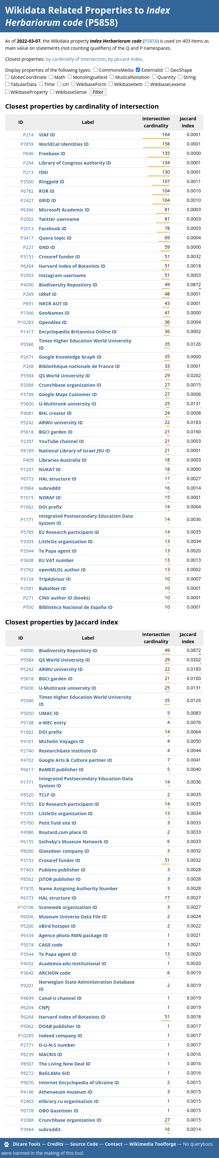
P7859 (27, 144)
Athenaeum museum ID (65, 1092)
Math (59, 77)
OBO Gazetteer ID (59, 1111)
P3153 (27, 257)
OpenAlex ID (53, 322)
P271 (28, 598)
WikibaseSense (71, 92)
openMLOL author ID (62, 570)
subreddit (50, 488)
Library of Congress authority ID (75, 163)
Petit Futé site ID (57, 823)
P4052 (27, 963)
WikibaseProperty (29, 92)
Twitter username (59, 219)
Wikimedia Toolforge (152, 1144)
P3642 (27, 973)
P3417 (27, 238)
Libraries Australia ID (63, 460)
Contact (114, 1144)
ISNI (43, 172)
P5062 (27, 1026)
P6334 (27, 935)
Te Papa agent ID (58, 551)
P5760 (27, 823)
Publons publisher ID (62, 870)
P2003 (27, 275)
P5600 (27, 404)
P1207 (27, 469)
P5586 (27, 344)
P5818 (27, 432)
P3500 (27, 182)
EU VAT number (56, 560)
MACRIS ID (50, 1054)
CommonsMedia (116, 70)
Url (65, 84)
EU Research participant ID (69, 532)
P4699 (27, 998)
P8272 (27, 1073)
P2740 (27, 751)
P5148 (27, 723)
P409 (28, 460)
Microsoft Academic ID (64, 210)
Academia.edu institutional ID (72, 963)
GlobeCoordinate (29, 77)
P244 (28, 163)
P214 (28, 135)
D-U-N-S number (57, 1045)
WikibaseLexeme (168, 84)
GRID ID (47, 200)
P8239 (27, 1054)
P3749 (27, 394)
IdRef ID (48, 294)
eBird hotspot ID (57, 926)
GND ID (47, 247)
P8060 (27, 851)
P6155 (27, 842)
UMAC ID (49, 713)
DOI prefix (50, 507)
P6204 (27, 1007)
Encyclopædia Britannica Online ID (78, 332)
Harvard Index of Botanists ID (72, 266)
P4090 (27, 285)
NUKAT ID (50, 469)
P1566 (27, 313)
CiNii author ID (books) (64, 598)
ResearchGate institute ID (68, 751)
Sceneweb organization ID (68, 907)
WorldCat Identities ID (64, 144)
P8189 (27, 451)
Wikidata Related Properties (68, 10)
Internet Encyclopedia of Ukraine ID (79, 1082)
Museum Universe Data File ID (73, 917)
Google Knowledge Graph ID (70, 357)
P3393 (27, 541)
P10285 (26, 1036)
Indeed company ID (60, 1036)
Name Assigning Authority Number (78, 888)
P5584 (27, 376)
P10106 (26, 907)
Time (49, 84)
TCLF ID (47, 795)
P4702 (27, 760)
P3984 (27, 488)
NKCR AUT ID (53, 303)
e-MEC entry (52, 723)
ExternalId (152, 70)
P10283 (26, 322)
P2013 (27, 228)
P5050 (27, 713)
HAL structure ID (57, 479)
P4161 (27, 741)
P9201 (27, 985)
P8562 (27, 879)
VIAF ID (47, 135)
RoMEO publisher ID (61, 769)
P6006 (27, 917)
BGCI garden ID (55, 432)
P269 (28, 294)
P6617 (27, 769)
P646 (28, 153)
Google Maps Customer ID (68, 394)
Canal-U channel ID (60, 998)
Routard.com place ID (63, 832)
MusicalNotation (132, 77)
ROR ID (46, 191)
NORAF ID (50, 497)
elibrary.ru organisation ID (69, 1101)
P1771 (27, 519)
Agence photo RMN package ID (73, 935)
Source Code (84, 1144)
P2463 (27, 1101)
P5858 (150, 41)
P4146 (27, 1092)
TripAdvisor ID (55, 579)
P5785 (27, 532)
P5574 (27, 945)
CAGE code (50, 945)
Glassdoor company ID (64, 851)
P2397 (27, 441)
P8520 (27, 795)
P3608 (27, 560)
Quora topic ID (55, 238)
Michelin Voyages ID (61, 741)
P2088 (27, 385)
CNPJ (44, 1007)
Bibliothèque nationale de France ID (79, 366)
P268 (28, 366)
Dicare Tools (26, 1144)
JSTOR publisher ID (60, 879)
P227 (28, 247)
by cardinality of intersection (76, 59)
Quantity (167, 77)
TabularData (24, 84)
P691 (28, 303)
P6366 (27, 210)
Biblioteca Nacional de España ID (76, 607)
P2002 (27, 219)
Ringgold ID (51, 182)
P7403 (27, 870)
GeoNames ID (54, 313)
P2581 (27, 588)
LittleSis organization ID (66, 541)
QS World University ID (64, 376)
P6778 (27, 1111)
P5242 (27, 422)
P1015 (27, 497)
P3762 (27, 570)
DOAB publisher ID (60, 1026)
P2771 (27, 1045)
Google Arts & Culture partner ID (75, 760)
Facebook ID (52, 228)
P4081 (27, 413)
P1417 (27, 332)
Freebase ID (52, 153)
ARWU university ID (61, 422)
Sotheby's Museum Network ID (73, 842)
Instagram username (62, 275)
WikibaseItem (128, 84)
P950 (28, 607)
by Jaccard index (125, 59)
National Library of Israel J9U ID (74, 451)
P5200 (27, 926)
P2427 (27, 200)
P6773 (27, 479)
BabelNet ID (52, 588)
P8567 (27, 1064)
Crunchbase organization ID (70, 385)
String (189, 77)
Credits (55, 1144)
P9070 (27, 1082)
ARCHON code (55, 973)
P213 (28, 172)
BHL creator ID (55, 413)
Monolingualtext (90, 77)
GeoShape (181, 70)
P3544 (27, 551)
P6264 (27, 266)
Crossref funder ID (59, 257)
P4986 (27, 832)
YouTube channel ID (61, 441)
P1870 (27, 888)
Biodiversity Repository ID (68, 285)
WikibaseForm (91, 84)
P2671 (27, 357)
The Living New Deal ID (65, 1064)
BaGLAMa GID (54, 1073)
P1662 (27, 507)
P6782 (27, 191)
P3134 (27, 579)
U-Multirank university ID (67, 404)
